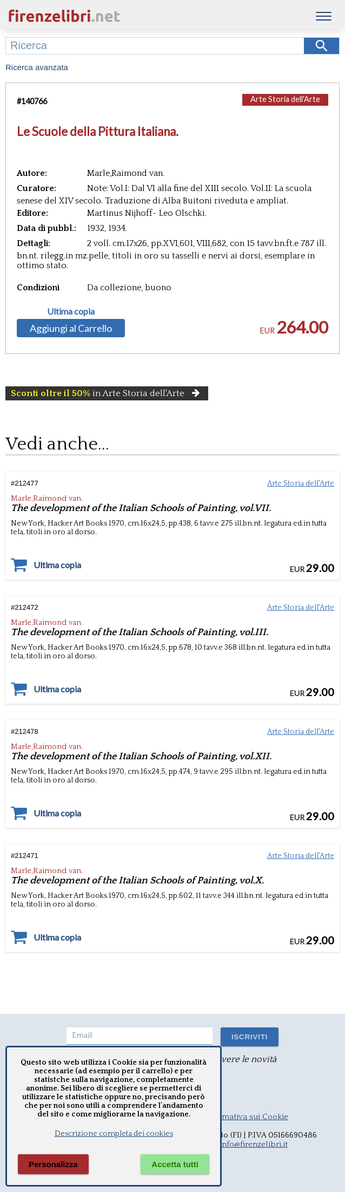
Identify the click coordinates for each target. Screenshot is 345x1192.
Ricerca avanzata (36, 67)
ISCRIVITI (249, 1037)
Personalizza (53, 1164)
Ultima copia (71, 311)
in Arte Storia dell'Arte (107, 393)
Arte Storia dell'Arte (285, 99)
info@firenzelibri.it (254, 1144)
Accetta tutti (174, 1164)
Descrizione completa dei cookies (114, 1133)
